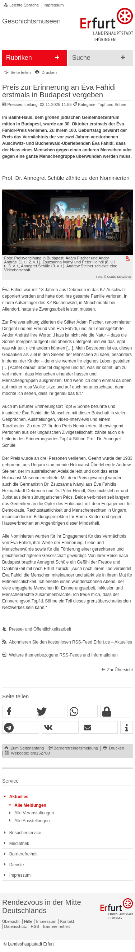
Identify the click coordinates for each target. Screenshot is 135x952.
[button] (17, 711)
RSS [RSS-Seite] (35, 926)
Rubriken (19, 57)
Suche (81, 57)
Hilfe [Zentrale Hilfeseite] (28, 921)
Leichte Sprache (24, 5)
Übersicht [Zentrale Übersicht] (10, 921)
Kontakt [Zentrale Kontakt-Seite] (67, 921)
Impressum (53, 5)
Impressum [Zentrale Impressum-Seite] (46, 921)
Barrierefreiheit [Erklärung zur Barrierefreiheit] (56, 926)
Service (10, 781)
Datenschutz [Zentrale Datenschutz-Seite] (15, 926)
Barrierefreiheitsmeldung (75, 748)
